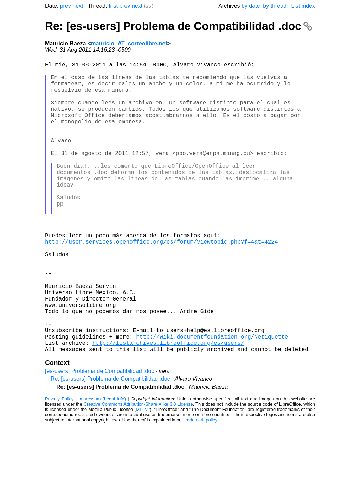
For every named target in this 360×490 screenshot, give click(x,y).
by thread (275, 6)
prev (65, 6)
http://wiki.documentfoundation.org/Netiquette (212, 398)
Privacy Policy (59, 463)
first (113, 6)
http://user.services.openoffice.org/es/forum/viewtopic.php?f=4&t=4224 (161, 282)
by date (251, 6)
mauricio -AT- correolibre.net (129, 43)
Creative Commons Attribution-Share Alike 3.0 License (138, 468)
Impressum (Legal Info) (102, 463)
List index (303, 6)
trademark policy (200, 484)
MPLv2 (143, 474)
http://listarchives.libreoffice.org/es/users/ (168, 406)
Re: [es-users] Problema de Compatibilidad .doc (178, 26)
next (77, 6)
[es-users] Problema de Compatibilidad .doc (99, 436)
